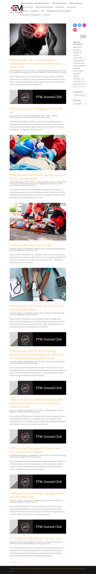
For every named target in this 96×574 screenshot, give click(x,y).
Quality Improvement (27, 185)
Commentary (71, 7)
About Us (46, 15)
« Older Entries (15, 562)
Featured (54, 116)
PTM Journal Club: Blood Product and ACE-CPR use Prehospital (35, 450)
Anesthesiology (41, 71)
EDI (43, 11)
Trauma (63, 72)
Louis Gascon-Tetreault (20, 116)
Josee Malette (35, 116)
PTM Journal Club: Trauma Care (31, 245)
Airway (37, 182)
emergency (52, 71)
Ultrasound (24, 11)
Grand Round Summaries (44, 7)
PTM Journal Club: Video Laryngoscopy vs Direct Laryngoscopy (38, 176)
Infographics (34, 11)
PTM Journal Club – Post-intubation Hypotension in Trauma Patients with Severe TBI (35, 63)
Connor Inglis (17, 313)
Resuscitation (35, 412)
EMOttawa (81, 86)
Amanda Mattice (17, 71)
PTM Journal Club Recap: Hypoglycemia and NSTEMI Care (36, 495)
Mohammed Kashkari (19, 455)
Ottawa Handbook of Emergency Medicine (34, 3)
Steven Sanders (17, 249)
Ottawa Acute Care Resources (30, 15)
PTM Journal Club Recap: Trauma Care (35, 538)
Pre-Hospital (14, 72)
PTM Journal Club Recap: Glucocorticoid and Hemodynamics (37, 307)
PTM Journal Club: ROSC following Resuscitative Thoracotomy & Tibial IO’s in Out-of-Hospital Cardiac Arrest (37, 354)
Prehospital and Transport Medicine (58, 11)
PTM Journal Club (53, 72)
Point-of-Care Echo (26, 7)
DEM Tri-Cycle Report (59, 3)
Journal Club (60, 7)
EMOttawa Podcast (75, 3)
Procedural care (52, 184)
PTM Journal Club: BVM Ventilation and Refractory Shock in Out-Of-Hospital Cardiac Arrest (36, 403)
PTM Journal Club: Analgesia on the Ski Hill (36, 110)
